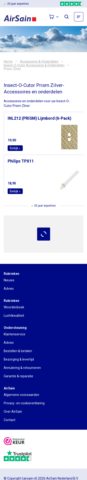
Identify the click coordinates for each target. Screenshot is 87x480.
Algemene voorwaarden (21, 395)
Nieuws (9, 280)
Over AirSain (13, 411)
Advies (9, 288)
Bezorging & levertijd (19, 359)
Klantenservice (14, 334)
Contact (9, 420)
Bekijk (15, 148)
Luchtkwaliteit (14, 315)
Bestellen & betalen (18, 351)
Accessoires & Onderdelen (39, 61)
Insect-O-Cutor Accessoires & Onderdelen (34, 65)
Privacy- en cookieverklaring (24, 403)
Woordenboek (14, 307)
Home (8, 61)
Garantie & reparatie (18, 376)
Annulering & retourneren (22, 368)
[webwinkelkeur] (14, 441)
